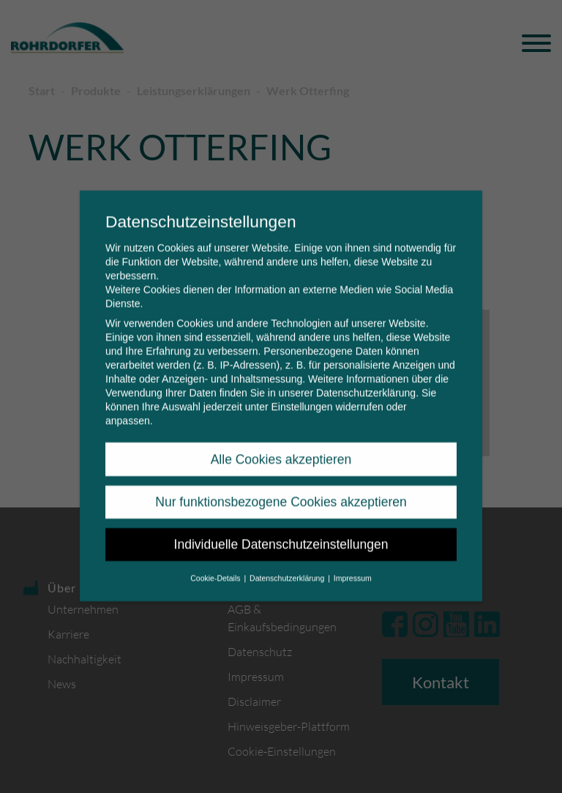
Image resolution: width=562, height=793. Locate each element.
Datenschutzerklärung (366, 384)
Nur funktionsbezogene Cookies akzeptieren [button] (280, 492)
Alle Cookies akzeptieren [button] (281, 449)
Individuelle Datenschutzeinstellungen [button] (281, 535)
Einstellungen (301, 397)
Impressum (353, 568)
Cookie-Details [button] (216, 568)
